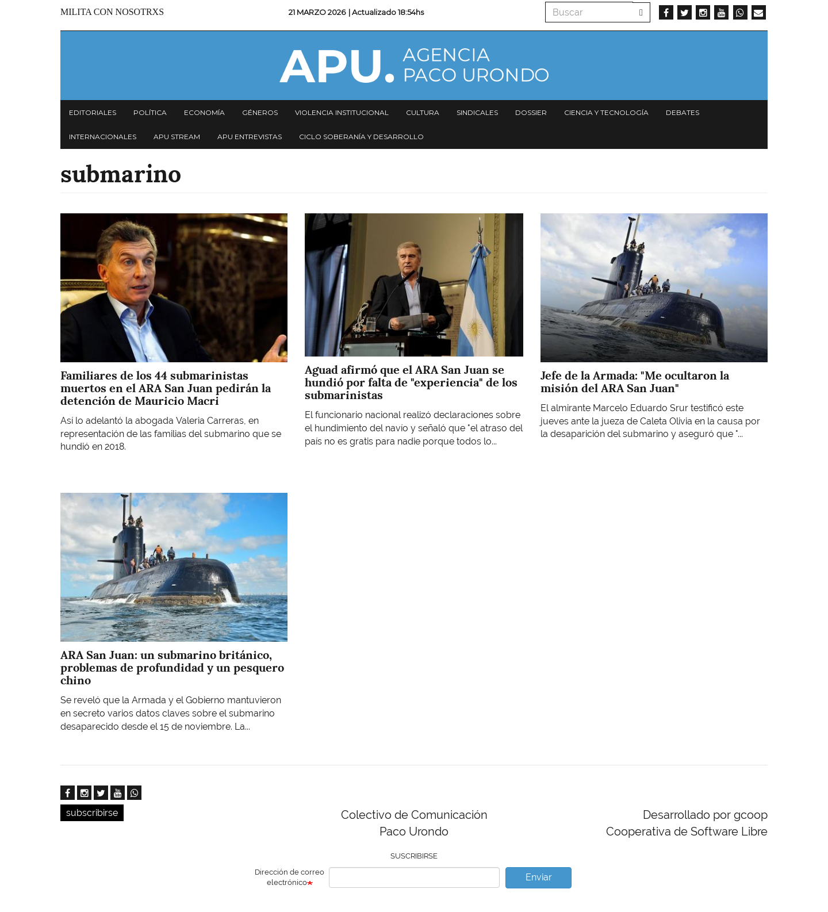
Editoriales (92, 112)
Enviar (539, 877)
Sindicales (477, 112)
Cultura (422, 112)
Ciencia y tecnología (606, 112)
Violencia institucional (342, 112)
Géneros (260, 112)
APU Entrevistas (249, 136)
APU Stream (177, 136)
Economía (204, 112)
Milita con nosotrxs (112, 12)
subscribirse (92, 812)
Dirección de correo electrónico (289, 877)
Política (150, 112)
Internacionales (102, 136)
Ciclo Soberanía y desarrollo (361, 136)
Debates (682, 112)
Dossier (531, 112)
